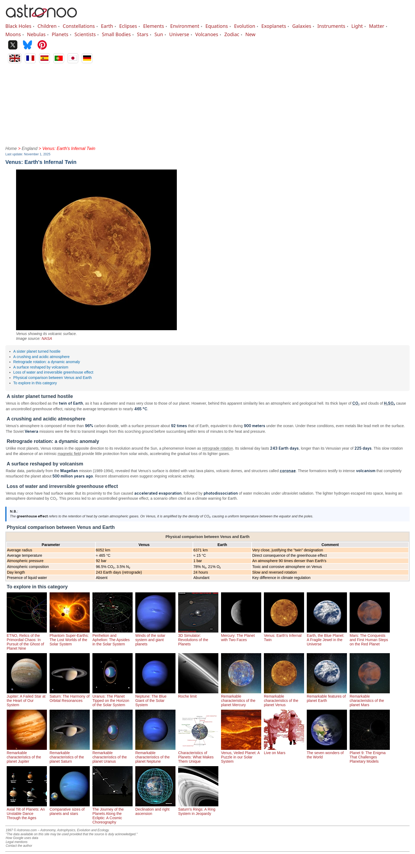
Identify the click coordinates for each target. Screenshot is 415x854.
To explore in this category (35, 383)
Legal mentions (16, 842)
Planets (60, 34)
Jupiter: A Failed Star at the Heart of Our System (27, 698)
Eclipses (128, 26)
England (30, 148)
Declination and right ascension (155, 809)
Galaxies (301, 26)
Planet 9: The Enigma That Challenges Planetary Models (370, 754)
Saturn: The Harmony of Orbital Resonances (70, 696)
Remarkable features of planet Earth (327, 696)
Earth (107, 26)
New (250, 34)
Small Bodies (116, 34)
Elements (153, 26)
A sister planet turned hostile (37, 351)
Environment (184, 26)
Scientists (85, 34)
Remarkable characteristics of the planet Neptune (155, 754)
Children (47, 26)
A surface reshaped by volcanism (40, 367)
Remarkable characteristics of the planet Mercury (241, 698)
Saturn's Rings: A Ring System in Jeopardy (198, 809)
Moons (13, 34)
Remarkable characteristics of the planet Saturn (70, 754)
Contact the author (19, 846)
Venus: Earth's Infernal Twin (284, 635)
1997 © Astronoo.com (21, 830)
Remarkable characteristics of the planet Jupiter (27, 754)
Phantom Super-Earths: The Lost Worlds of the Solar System (70, 637)
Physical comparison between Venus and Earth (52, 377)
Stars (142, 34)
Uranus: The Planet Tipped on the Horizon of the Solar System (112, 698)
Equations (216, 26)
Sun (158, 34)
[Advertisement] (207, 103)
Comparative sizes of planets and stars (70, 809)
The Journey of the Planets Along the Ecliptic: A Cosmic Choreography (112, 813)
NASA (47, 338)
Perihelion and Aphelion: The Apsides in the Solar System (112, 637)
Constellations (79, 26)
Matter (376, 26)
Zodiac (231, 34)
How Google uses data (22, 838)
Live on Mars (284, 750)
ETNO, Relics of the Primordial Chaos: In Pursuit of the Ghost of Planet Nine (27, 639)
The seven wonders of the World (327, 752)
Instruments (331, 26)
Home (11, 148)
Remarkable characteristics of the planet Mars (370, 698)
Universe (179, 34)
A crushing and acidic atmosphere (41, 357)
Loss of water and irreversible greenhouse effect (53, 372)
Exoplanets (273, 26)
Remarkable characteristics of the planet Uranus (112, 754)
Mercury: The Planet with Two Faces (241, 635)
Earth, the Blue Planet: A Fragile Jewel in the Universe (327, 637)
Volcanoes (206, 34)
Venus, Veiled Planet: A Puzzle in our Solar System (241, 754)
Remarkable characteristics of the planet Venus (284, 698)
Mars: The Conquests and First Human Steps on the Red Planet (370, 637)
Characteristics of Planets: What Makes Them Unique (198, 754)
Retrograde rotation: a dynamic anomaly (46, 362)
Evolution (244, 26)
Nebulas (36, 34)
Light (357, 26)
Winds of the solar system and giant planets (155, 637)
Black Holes (18, 26)
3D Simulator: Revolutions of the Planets (198, 637)
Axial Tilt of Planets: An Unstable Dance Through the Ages (27, 811)
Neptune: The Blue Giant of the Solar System (155, 698)
